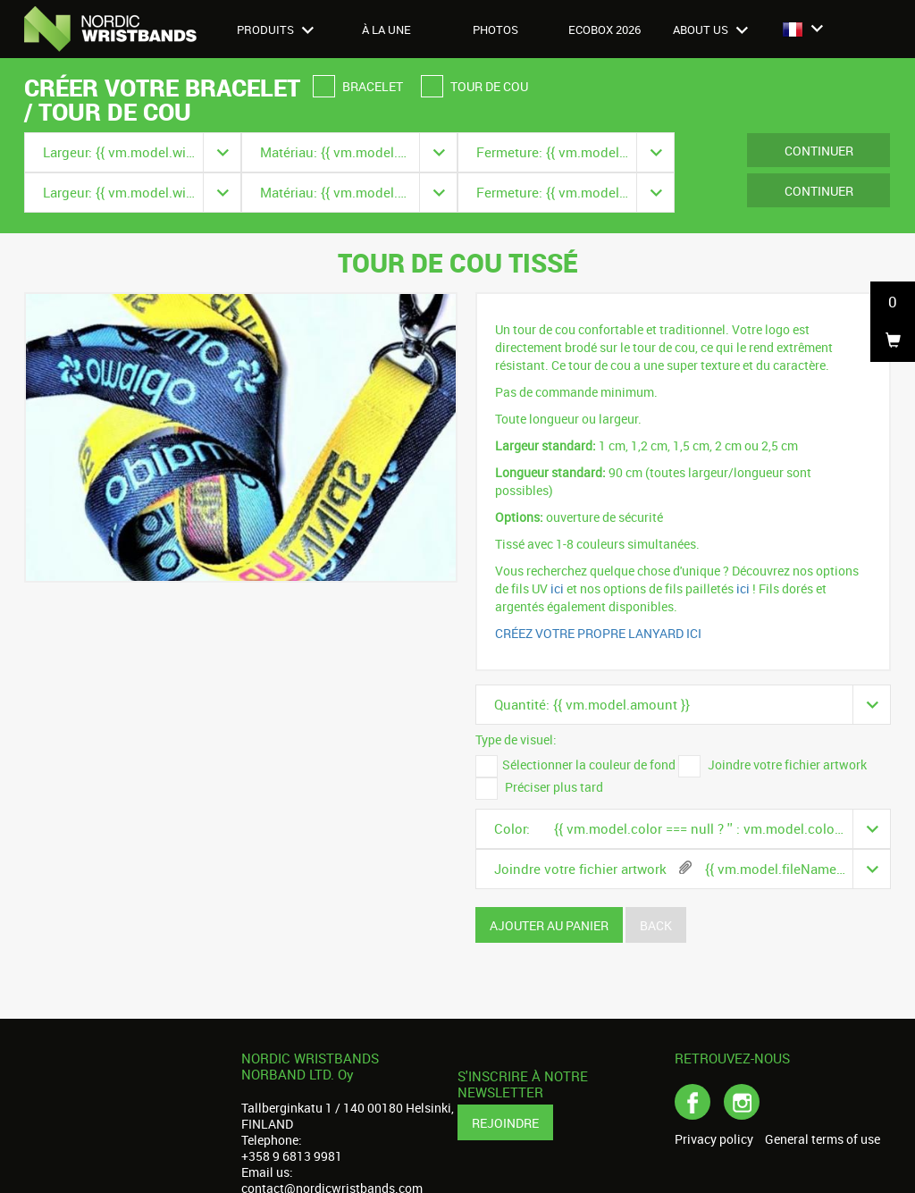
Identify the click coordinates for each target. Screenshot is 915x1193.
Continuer (819, 150)
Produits (275, 29)
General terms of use (822, 1139)
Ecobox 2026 (604, 29)
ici (558, 588)
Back (656, 925)
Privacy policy (714, 1139)
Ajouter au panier (549, 925)
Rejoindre (505, 1122)
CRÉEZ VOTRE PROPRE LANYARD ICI (598, 633)
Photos (495, 29)
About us (710, 29)
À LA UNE (386, 29)
